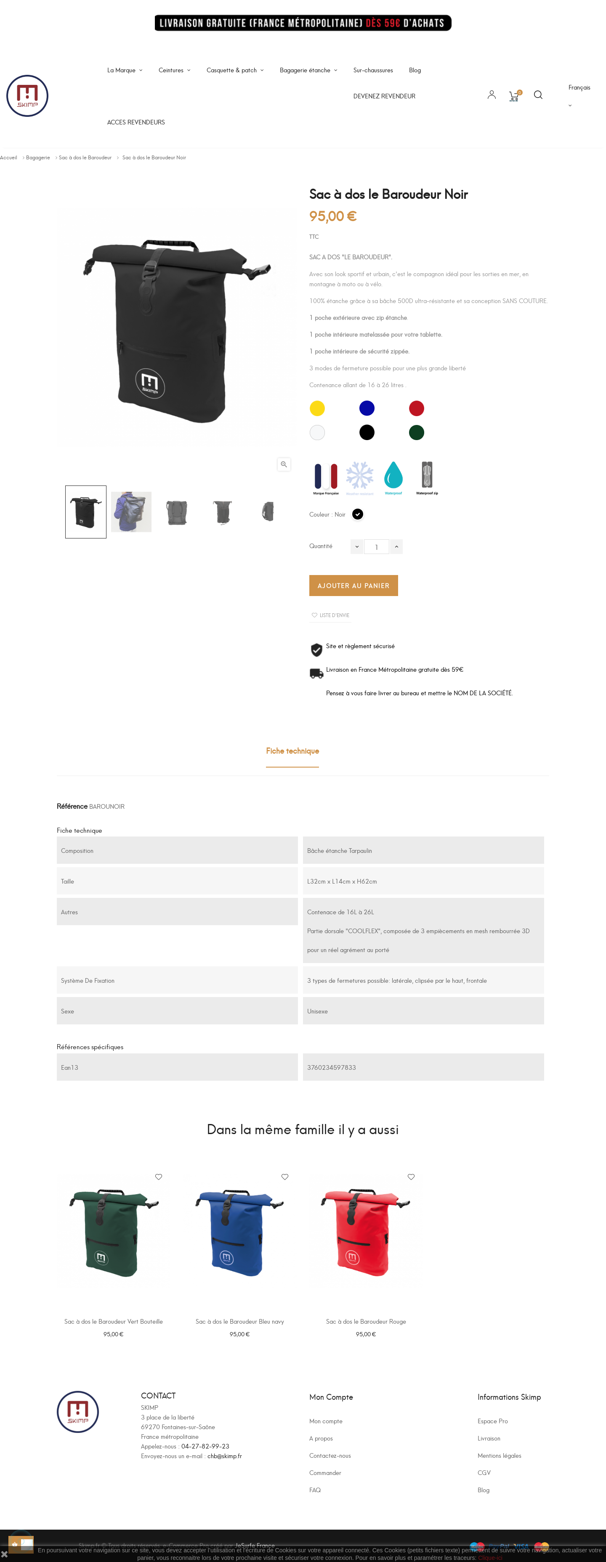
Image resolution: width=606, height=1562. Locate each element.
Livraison (489, 1438)
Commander (325, 1472)
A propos (321, 1438)
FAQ (315, 1489)
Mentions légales (499, 1455)
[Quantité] (376, 546)
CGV (484, 1472)
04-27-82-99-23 (205, 1446)
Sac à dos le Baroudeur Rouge (366, 1321)
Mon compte (326, 1420)
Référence (72, 805)
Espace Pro (493, 1420)
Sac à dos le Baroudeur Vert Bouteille (113, 1321)
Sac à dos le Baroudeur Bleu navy (240, 1321)
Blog (483, 1489)
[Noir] (358, 518)
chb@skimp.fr (224, 1455)
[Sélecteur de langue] (581, 95)
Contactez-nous (330, 1455)
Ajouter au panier (354, 585)
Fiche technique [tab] (292, 750)
